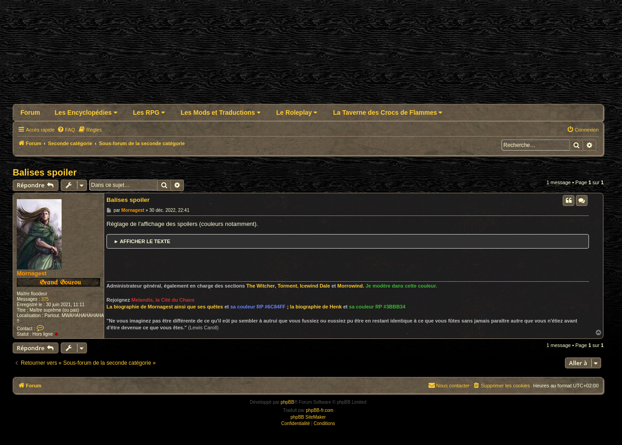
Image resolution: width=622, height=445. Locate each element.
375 (45, 299)
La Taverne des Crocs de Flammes (387, 112)
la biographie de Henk (316, 306)
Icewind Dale (315, 286)
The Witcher (260, 286)
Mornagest (32, 273)
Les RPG (149, 112)
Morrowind (350, 286)
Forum (30, 112)
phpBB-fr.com (319, 410)
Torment (287, 286)
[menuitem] (66, 129)
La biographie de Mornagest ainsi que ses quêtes (164, 306)
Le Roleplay (296, 112)
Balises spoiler (45, 172)
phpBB (287, 402)
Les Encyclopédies (86, 112)
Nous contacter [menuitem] (449, 385)
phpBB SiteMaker (308, 417)
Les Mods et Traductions (220, 112)
